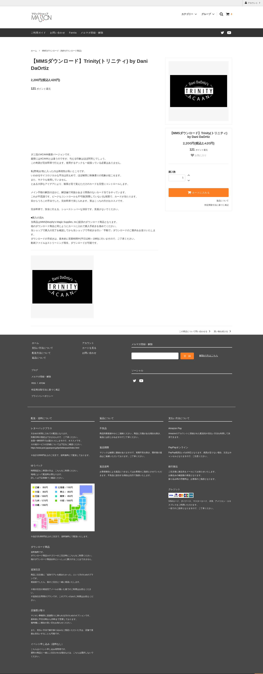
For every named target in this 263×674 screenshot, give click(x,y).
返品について (223, 200)
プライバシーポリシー (42, 389)
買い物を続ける (223, 331)
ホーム (34, 51)
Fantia (73, 32)
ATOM (41, 379)
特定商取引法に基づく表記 (216, 205)
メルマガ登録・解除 (92, 32)
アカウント (253, 2)
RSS (33, 379)
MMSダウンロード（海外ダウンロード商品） (62, 51)
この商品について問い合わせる (195, 331)
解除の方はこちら (208, 355)
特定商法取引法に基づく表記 (46, 384)
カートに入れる (199, 192)
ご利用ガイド (38, 32)
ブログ (34, 369)
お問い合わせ (57, 32)
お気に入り (198, 155)
